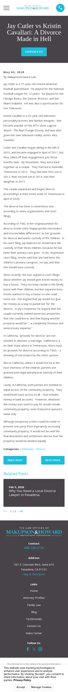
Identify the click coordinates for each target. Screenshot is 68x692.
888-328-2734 (34, 548)
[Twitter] (34, 649)
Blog (34, 612)
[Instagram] (40, 649)
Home (34, 590)
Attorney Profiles (34, 597)
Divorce (40, 449)
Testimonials (34, 619)
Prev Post (15, 460)
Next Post (52, 460)
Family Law (34, 605)
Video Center (34, 633)
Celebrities (27, 449)
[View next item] (21, 511)
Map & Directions (34, 574)
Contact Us (34, 51)
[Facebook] (28, 649)
